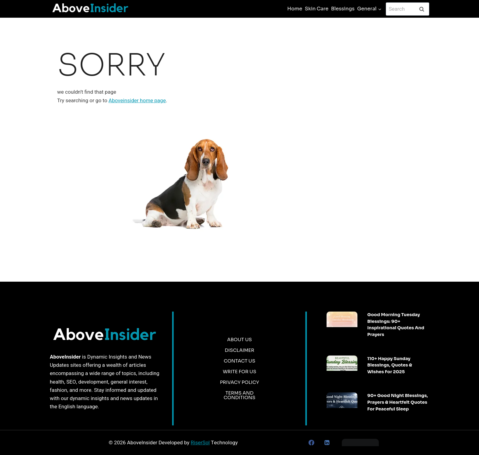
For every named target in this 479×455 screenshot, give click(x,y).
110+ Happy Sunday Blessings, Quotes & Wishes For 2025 (389, 365)
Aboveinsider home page (137, 100)
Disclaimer (239, 350)
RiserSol (200, 442)
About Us (239, 339)
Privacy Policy (239, 382)
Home (294, 8)
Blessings (343, 8)
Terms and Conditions (239, 395)
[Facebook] (311, 442)
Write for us (239, 371)
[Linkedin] (326, 442)
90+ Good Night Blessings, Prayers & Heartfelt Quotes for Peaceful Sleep (397, 402)
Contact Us (239, 361)
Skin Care (316, 8)
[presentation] (342, 319)
